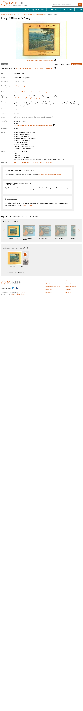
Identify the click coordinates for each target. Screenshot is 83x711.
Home (47, 281)
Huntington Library (6, 15)
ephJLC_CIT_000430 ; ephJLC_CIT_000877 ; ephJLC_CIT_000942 (33, 162)
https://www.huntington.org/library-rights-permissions (30, 98)
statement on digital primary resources (49, 175)
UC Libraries (21, 293)
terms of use (29, 190)
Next (79, 230)
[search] (80, 5)
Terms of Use (69, 284)
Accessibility (68, 289)
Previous (4, 230)
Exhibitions (67, 9)
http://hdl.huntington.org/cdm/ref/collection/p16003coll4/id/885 (33, 125)
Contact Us (68, 292)
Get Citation (5, 64)
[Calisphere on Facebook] (17, 288)
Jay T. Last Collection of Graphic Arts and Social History (29, 15)
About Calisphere (51, 284)
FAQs (66, 281)
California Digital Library (18, 294)
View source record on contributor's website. (34, 68)
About (79, 9)
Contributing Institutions (34, 9)
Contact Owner (76, 64)
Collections (53, 9)
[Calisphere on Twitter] (13, 288)
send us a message (27, 205)
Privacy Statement (70, 286)
